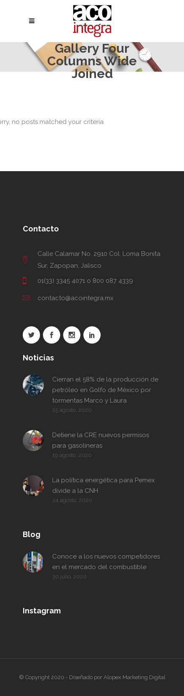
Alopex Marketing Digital (134, 677)
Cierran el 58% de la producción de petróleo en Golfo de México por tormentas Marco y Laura (105, 390)
